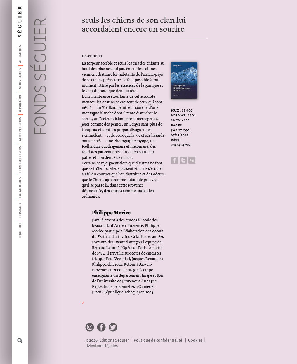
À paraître (20, 103)
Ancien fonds (20, 129)
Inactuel (20, 230)
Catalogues (20, 187)
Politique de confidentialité (158, 340)
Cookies (195, 340)
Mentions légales (102, 346)
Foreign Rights (20, 159)
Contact (20, 210)
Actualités (20, 54)
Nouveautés (20, 78)
